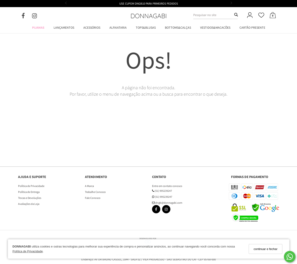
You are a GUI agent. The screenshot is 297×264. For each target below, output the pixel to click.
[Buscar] (235, 15)
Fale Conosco (93, 198)
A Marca (89, 186)
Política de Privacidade (28, 251)
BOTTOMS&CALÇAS (178, 27)
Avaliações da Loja (28, 204)
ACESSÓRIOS (91, 27)
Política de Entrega (29, 192)
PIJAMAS (38, 27)
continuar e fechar (265, 249)
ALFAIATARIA (118, 27)
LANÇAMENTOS (64, 27)
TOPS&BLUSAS (146, 27)
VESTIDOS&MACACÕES (215, 27)
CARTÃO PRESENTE (252, 27)
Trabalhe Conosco (95, 192)
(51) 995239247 (162, 190)
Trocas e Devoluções (29, 198)
